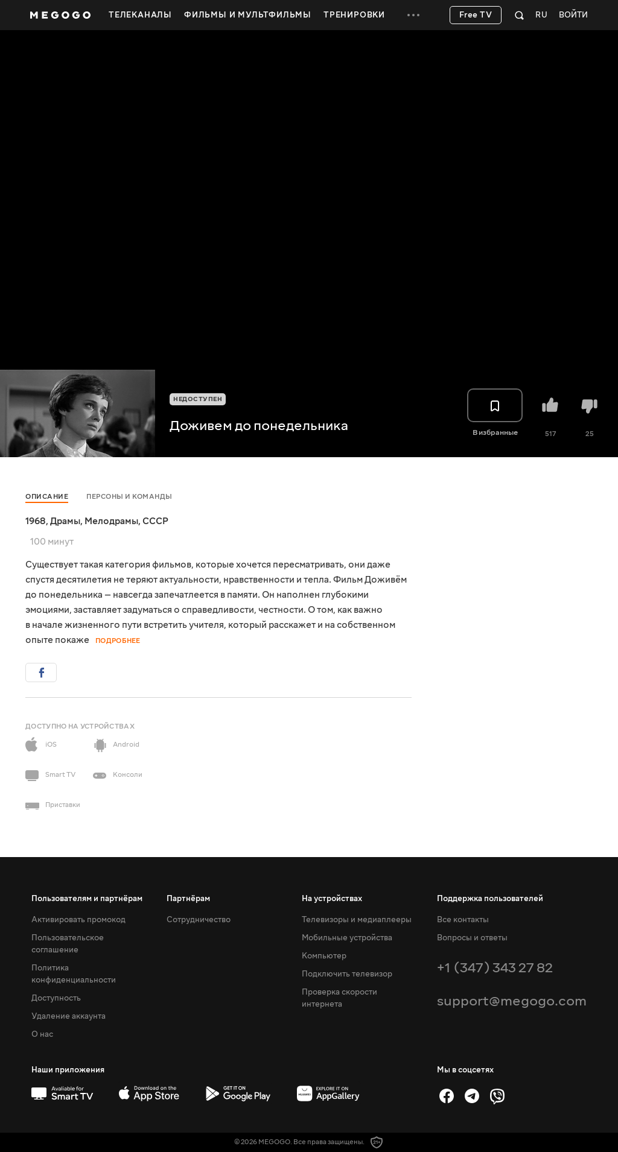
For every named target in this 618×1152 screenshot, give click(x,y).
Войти (573, 15)
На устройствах (332, 898)
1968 (35, 521)
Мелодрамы (111, 521)
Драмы (65, 521)
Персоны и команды (129, 496)
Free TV (475, 15)
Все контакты (463, 919)
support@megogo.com (512, 1001)
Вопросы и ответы (472, 937)
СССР (155, 521)
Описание (46, 496)
